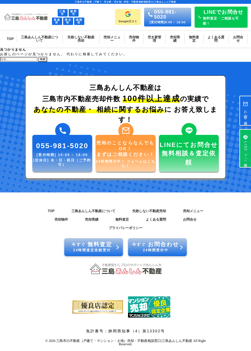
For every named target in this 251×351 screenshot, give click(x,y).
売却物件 (61, 219)
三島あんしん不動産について (93, 211)
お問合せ (189, 219)
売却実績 (91, 219)
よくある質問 (156, 219)
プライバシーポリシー (125, 228)
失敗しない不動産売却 (149, 211)
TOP (51, 211)
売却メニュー (193, 211)
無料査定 (122, 219)
